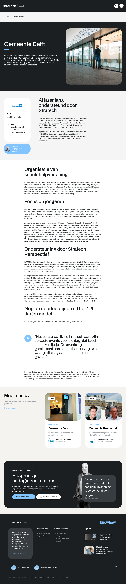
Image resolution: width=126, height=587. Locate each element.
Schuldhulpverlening (43, 533)
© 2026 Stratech (63, 577)
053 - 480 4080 (23, 568)
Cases (8, 17)
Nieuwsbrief (58, 541)
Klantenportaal (59, 536)
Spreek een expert (22, 497)
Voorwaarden (40, 577)
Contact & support (61, 529)
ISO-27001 (51, 577)
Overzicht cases (10, 408)
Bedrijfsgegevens (60, 533)
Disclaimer (13, 577)
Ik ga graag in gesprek (17, 149)
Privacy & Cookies (26, 577)
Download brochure (49, 497)
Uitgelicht (87, 529)
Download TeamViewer (61, 538)
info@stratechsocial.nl (49, 568)
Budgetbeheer (41, 536)
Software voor (42, 529)
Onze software (18, 553)
